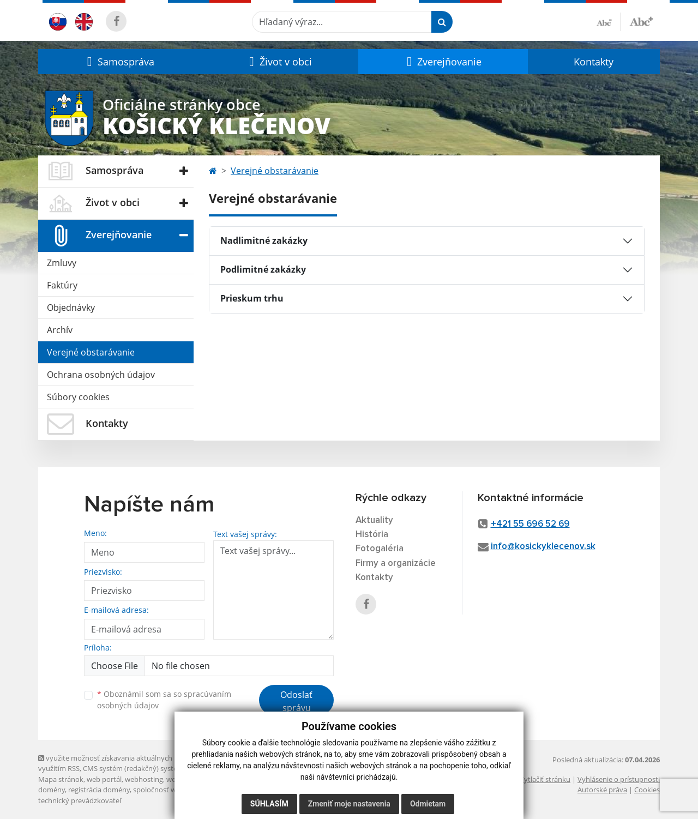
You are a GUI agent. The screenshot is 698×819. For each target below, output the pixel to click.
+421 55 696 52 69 (530, 524)
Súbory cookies (78, 397)
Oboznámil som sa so (164, 699)
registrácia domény (99, 789)
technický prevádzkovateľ (79, 800)
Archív (60, 330)
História (372, 534)
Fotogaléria (380, 548)
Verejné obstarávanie (91, 352)
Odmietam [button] (428, 803)
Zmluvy (61, 263)
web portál (104, 779)
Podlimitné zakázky (263, 269)
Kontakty (593, 61)
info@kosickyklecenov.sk (543, 546)
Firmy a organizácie (396, 563)
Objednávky (71, 308)
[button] (119, 61)
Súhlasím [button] (269, 803)
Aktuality (374, 520)
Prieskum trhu (252, 298)
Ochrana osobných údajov (101, 375)
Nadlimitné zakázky (264, 240)
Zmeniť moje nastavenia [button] (349, 803)
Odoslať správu (296, 701)
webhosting (144, 779)
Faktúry (62, 285)
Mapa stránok (60, 779)
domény (51, 789)
